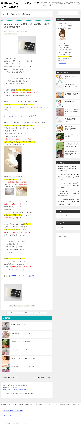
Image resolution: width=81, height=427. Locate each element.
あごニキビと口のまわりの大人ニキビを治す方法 (22, 366)
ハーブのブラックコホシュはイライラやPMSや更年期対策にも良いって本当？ (72, 146)
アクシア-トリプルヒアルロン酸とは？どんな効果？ (23, 358)
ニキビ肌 (20, 305)
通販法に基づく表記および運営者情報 (13, 411)
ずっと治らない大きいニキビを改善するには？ (22, 341)
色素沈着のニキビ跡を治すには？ (11, 377)
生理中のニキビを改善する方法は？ (42, 377)
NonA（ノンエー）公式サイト (24, 116)
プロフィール (62, 63)
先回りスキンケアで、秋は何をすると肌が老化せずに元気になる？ (71, 153)
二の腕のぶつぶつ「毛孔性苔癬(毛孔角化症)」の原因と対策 (71, 111)
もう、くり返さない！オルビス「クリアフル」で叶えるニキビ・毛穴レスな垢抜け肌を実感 (68, 193)
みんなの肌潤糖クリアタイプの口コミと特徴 (21, 333)
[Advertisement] (68, 246)
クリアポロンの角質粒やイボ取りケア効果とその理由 (71, 120)
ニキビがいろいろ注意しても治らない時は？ (71, 85)
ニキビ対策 (7, 34)
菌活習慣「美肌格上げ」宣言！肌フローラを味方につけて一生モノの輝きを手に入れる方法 (68, 168)
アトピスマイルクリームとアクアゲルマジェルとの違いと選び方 (71, 128)
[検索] (68, 13)
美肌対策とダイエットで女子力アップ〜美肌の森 (19, 5)
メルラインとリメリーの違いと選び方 (20, 350)
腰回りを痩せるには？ (71, 102)
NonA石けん (13, 305)
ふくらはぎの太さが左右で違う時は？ (71, 77)
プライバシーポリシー (9, 415)
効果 (33, 305)
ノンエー (14, 34)
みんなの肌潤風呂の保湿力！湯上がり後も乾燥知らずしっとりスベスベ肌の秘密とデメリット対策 (68, 202)
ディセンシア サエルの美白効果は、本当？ (72, 94)
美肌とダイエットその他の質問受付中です (15, 389)
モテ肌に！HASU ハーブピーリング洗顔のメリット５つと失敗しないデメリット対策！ (68, 177)
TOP (17, 405)
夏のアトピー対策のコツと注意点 (71, 135)
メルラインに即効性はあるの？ (18, 324)
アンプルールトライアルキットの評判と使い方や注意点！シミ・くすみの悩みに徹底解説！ (68, 185)
